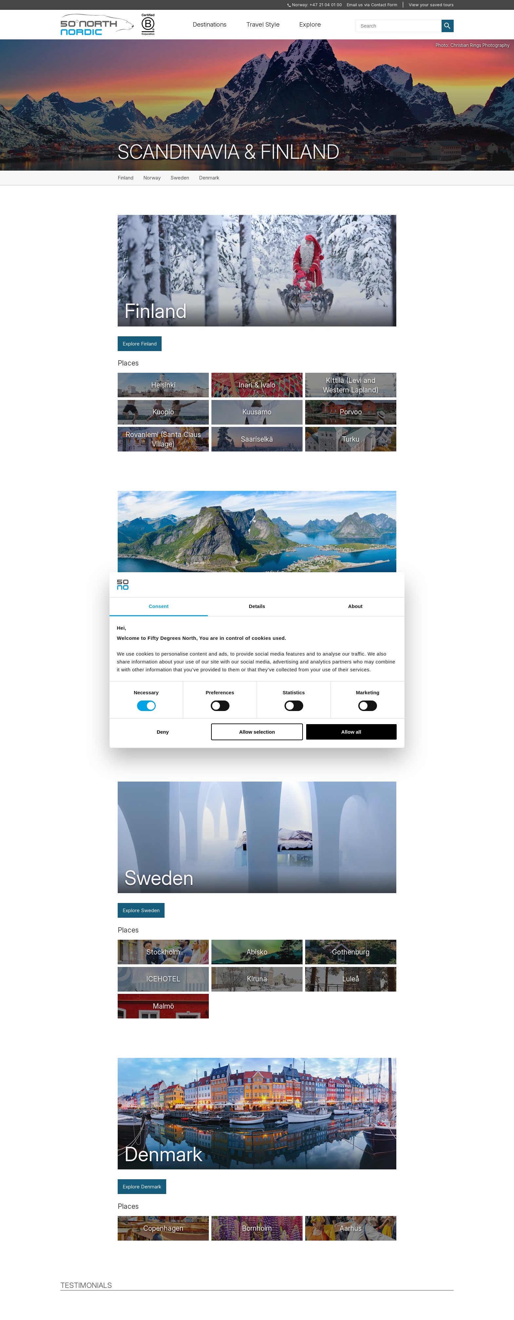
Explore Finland (140, 344)
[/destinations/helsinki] (163, 385)
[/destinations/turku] (350, 439)
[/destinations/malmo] (163, 1006)
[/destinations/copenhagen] (163, 1228)
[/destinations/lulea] (350, 979)
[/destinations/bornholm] (257, 1228)
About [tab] (355, 606)
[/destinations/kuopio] (163, 412)
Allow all (351, 732)
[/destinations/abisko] (257, 952)
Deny (163, 732)
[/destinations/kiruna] (257, 979)
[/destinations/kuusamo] (257, 412)
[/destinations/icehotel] (163, 979)
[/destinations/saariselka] (257, 439)
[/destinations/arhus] (350, 1228)
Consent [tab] (159, 606)
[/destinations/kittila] (350, 385)
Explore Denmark (142, 1187)
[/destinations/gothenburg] (350, 952)
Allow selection (257, 732)
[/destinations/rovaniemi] (163, 439)
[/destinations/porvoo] (350, 412)
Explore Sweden (141, 910)
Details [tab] (257, 606)
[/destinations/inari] (257, 385)
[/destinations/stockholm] (163, 952)
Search (448, 26)
